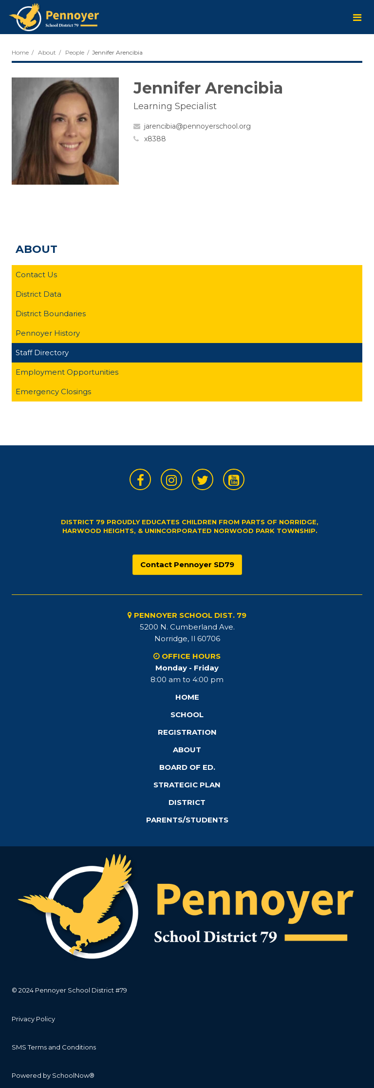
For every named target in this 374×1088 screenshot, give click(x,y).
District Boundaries (51, 313)
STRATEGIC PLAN (187, 784)
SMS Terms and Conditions (54, 1047)
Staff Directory (42, 352)
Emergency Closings (53, 391)
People (74, 52)
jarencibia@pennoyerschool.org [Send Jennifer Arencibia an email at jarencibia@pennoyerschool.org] (197, 126)
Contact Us (36, 274)
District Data (38, 294)
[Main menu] (357, 17)
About (47, 52)
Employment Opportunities (67, 372)
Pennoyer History (48, 333)
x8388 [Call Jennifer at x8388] (155, 138)
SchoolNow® (73, 1075)
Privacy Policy (33, 1019)
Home (20, 52)
